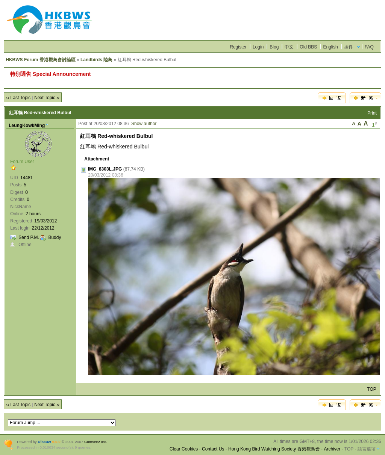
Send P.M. (28, 237)
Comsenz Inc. (95, 442)
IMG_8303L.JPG (105, 169)
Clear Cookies (184, 449)
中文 (289, 47)
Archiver (332, 449)
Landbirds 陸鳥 (96, 59)
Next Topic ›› (46, 97)
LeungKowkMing (27, 125)
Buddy (54, 237)
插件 (348, 47)
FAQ (369, 47)
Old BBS (308, 47)
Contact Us (213, 449)
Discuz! (44, 442)
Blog (274, 47)
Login (258, 47)
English (330, 47)
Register (238, 47)
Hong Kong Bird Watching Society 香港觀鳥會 (274, 449)
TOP (371, 389)
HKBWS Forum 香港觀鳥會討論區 (40, 59)
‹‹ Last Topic (18, 97)
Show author (143, 123)
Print (372, 113)
